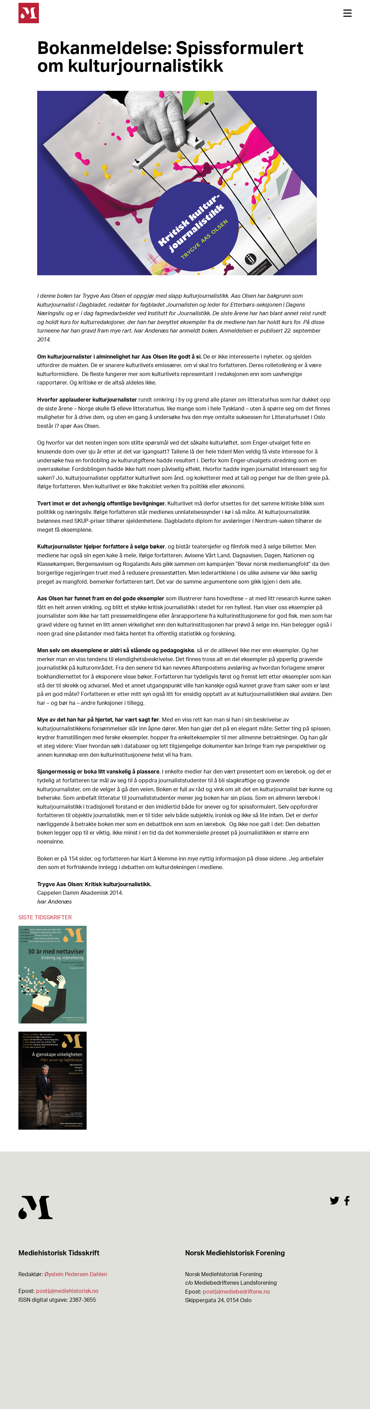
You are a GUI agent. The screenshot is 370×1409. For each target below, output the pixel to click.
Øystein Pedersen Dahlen (75, 1274)
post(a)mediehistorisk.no (67, 1291)
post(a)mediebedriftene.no (236, 1292)
